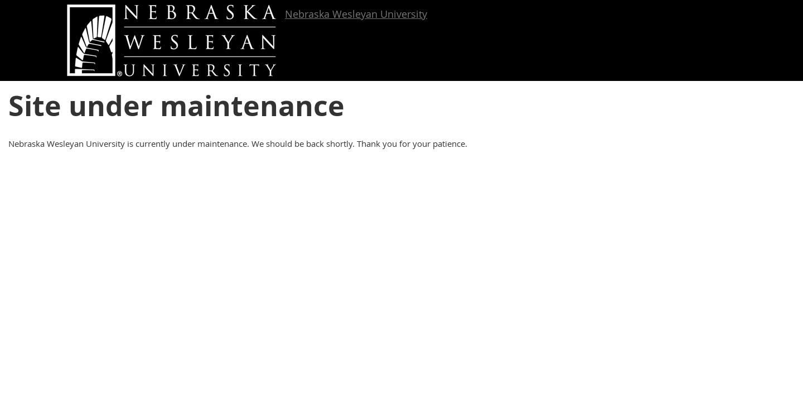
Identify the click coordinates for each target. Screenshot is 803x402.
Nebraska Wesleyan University (356, 14)
